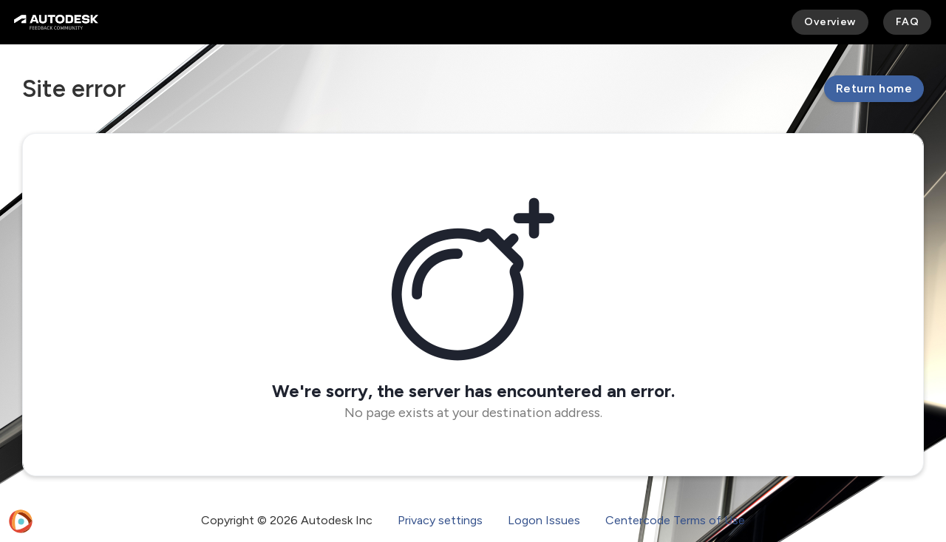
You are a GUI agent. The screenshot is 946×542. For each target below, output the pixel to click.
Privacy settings (440, 520)
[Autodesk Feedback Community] (56, 22)
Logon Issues (544, 520)
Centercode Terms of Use (675, 520)
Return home (874, 88)
